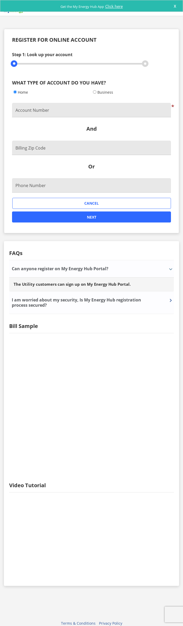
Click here (114, 6)
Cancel (91, 203)
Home (23, 92)
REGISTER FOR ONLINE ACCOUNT (54, 40)
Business (105, 92)
